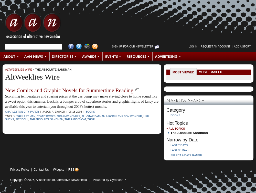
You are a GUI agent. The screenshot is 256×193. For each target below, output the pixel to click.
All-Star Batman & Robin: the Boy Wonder (111, 116)
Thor (91, 119)
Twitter (79, 47)
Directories (64, 56)
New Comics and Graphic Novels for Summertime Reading (69, 90)
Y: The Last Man (24, 116)
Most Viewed (183, 72)
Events (113, 56)
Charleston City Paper (22, 111)
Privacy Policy (19, 169)
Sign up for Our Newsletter (132, 46)
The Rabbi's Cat (75, 119)
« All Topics (175, 128)
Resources (138, 56)
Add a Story (242, 46)
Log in (192, 46)
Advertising (169, 56)
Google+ (87, 47)
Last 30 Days (179, 150)
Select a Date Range (186, 155)
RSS (71, 169)
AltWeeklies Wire (18, 69)
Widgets (58, 169)
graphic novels (68, 116)
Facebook (71, 47)
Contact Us (41, 169)
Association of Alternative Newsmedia (61, 180)
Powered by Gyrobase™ (109, 180)
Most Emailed (210, 72)
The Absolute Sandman (53, 69)
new (137, 89)
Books (90, 111)
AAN (33, 27)
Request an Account (215, 46)
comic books (46, 116)
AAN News (36, 56)
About (11, 56)
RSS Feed (95, 47)
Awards (91, 56)
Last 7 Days (179, 145)
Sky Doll (22, 119)
